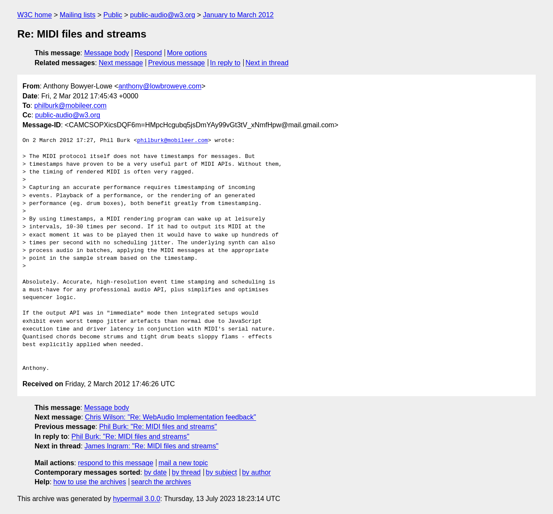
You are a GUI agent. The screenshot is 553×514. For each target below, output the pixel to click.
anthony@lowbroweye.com (159, 86)
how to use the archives (90, 482)
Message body (106, 53)
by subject (221, 472)
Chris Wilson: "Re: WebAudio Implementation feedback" (170, 417)
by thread (186, 472)
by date (155, 472)
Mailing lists (77, 15)
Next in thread (267, 62)
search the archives (161, 482)
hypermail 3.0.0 (136, 498)
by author (256, 472)
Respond (148, 53)
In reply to (225, 62)
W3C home (34, 15)
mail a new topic (183, 463)
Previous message (176, 62)
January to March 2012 (238, 15)
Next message (121, 62)
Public (112, 15)
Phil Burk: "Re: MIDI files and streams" (158, 426)
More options (187, 53)
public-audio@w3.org (162, 15)
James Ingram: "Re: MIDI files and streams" (152, 446)
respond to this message (115, 463)
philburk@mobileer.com (70, 105)
